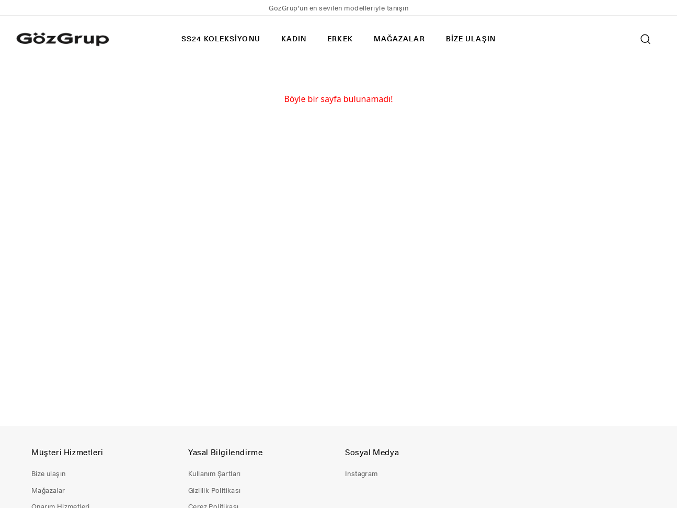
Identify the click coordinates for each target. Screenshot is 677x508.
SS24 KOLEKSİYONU (220, 38)
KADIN (294, 38)
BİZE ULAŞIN (471, 38)
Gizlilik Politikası (214, 490)
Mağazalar (48, 490)
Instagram (361, 473)
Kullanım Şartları (214, 473)
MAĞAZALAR (399, 38)
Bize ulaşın (48, 473)
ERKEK (340, 38)
